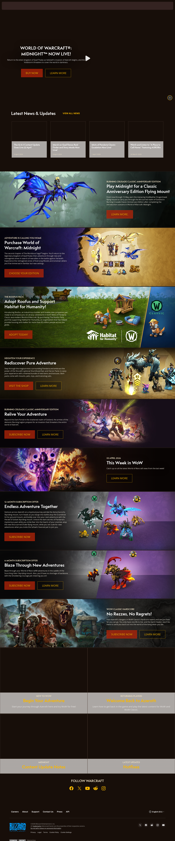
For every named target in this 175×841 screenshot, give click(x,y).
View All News (71, 113)
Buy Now (32, 77)
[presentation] (10, 6)
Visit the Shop (18, 386)
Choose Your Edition (24, 273)
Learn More (58, 77)
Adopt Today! (18, 334)
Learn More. (119, 214)
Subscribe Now (19, 434)
